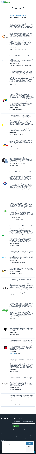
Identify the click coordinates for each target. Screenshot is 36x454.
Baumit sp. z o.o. (13, 353)
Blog (25, 438)
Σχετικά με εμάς (15, 440)
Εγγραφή (15, 426)
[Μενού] (34, 2)
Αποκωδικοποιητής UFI (28, 435)
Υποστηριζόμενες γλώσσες (28, 437)
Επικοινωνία (14, 441)
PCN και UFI (14, 435)
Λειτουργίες (14, 433)
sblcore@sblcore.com (7, 434)
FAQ (25, 436)
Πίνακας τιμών (15, 439)
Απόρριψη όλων (29, 447)
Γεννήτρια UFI (26, 434)
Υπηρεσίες (14, 434)
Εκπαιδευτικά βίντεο (27, 433)
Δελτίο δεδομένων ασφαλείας (17, 436)
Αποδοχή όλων (29, 444)
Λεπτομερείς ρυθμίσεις (29, 450)
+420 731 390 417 (8, 433)
